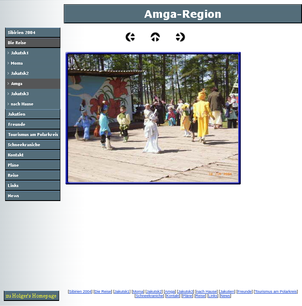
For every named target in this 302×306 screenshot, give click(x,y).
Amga (170, 291)
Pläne (187, 296)
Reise (200, 296)
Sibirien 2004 (80, 291)
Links (212, 296)
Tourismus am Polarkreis (276, 291)
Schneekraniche (149, 296)
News (226, 296)
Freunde (244, 291)
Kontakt (172, 296)
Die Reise (102, 291)
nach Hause (207, 291)
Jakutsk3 (186, 291)
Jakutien (227, 291)
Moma (138, 291)
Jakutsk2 (154, 291)
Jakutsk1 (122, 291)
